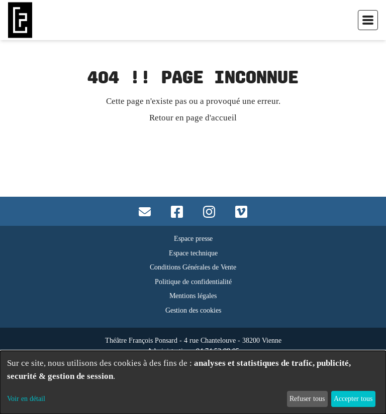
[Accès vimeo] (241, 211)
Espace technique (193, 253)
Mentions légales (193, 296)
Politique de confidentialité (193, 282)
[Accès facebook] (177, 211)
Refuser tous (307, 398)
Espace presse (193, 238)
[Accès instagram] (209, 211)
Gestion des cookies (193, 310)
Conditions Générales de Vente (193, 267)
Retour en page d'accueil (193, 117)
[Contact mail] (145, 211)
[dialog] (193, 382)
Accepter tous (353, 398)
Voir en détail (26, 398)
